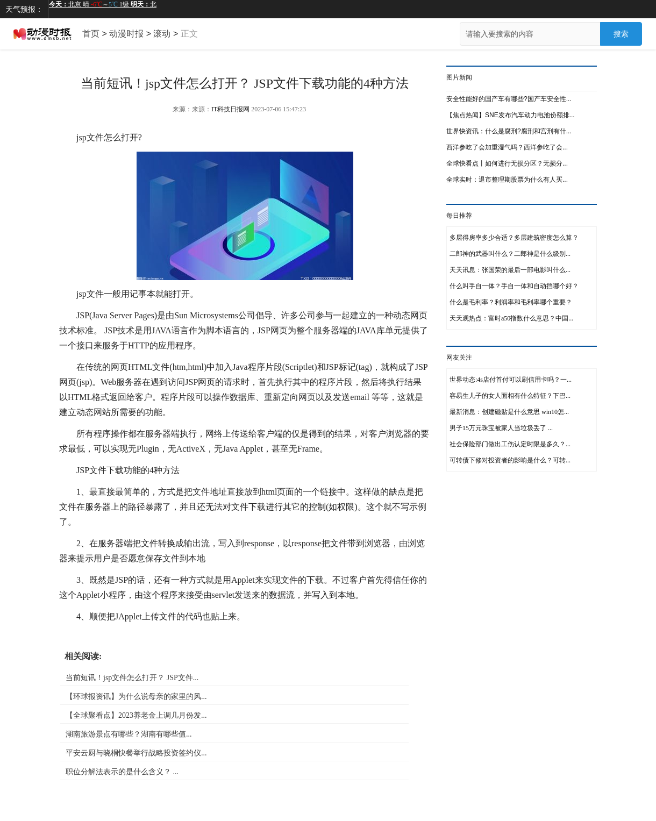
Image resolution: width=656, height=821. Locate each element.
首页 (90, 33)
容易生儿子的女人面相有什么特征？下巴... (510, 395)
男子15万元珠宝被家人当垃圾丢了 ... (501, 428)
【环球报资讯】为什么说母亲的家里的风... (136, 697)
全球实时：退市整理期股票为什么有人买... (507, 179)
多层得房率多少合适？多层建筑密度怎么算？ (514, 237)
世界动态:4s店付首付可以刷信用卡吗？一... (511, 379)
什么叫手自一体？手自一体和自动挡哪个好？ (514, 286)
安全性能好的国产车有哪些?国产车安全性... (509, 99)
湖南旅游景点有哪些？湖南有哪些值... (129, 734)
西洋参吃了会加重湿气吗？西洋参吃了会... (507, 147)
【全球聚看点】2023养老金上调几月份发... (136, 715)
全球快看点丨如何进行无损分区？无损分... (507, 163)
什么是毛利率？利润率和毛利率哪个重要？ (511, 302)
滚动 (161, 33)
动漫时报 (126, 33)
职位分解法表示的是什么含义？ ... (122, 772)
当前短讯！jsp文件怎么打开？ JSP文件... (132, 678)
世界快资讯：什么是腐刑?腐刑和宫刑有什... (509, 131)
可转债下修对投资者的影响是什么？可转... (510, 460)
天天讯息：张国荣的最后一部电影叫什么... (510, 270)
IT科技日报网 (230, 109)
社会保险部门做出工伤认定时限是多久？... (510, 444)
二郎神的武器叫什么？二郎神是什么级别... (510, 254)
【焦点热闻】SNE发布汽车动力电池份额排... (510, 115)
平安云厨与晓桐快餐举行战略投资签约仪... (136, 753)
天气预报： (24, 9)
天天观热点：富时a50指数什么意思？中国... (511, 318)
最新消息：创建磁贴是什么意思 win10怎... (509, 412)
